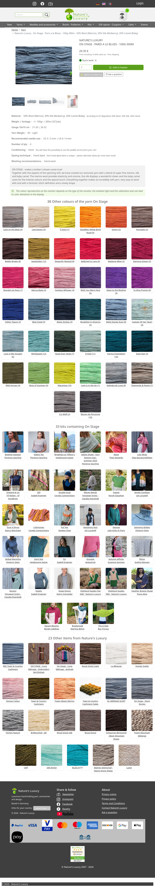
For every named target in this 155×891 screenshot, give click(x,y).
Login (139, 3)
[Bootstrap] (25, 791)
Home (15, 30)
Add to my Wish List (91, 74)
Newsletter (65, 794)
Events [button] (144, 24)
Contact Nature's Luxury (114, 808)
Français (110, 4)
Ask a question (114, 74)
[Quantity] (85, 67)
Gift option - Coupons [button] (110, 24)
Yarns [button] (20, 24)
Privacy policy (109, 799)
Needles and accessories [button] (43, 24)
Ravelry (63, 809)
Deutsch (97, 4)
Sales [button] (131, 24)
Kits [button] (90, 24)
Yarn (23, 30)
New (9, 24)
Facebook (65, 804)
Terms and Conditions (113, 803)
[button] (16, 73)
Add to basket (118, 67)
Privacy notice (109, 794)
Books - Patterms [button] (72, 24)
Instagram (65, 799)
